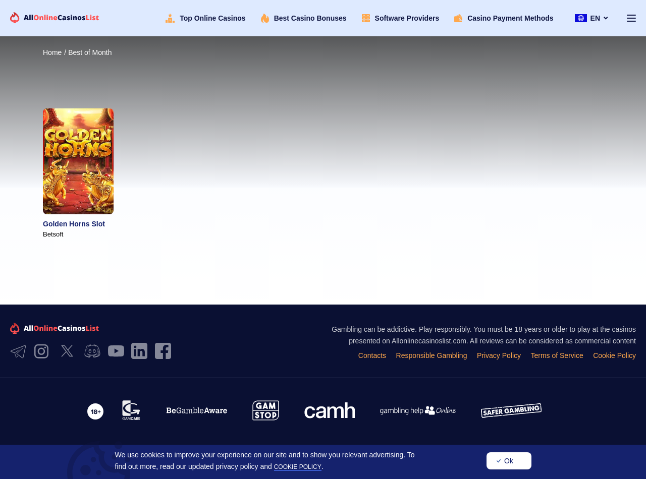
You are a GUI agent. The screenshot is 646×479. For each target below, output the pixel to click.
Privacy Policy (499, 355)
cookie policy (297, 466)
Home (52, 52)
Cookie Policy (614, 355)
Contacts (372, 355)
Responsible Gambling (431, 355)
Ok (508, 461)
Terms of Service (556, 355)
